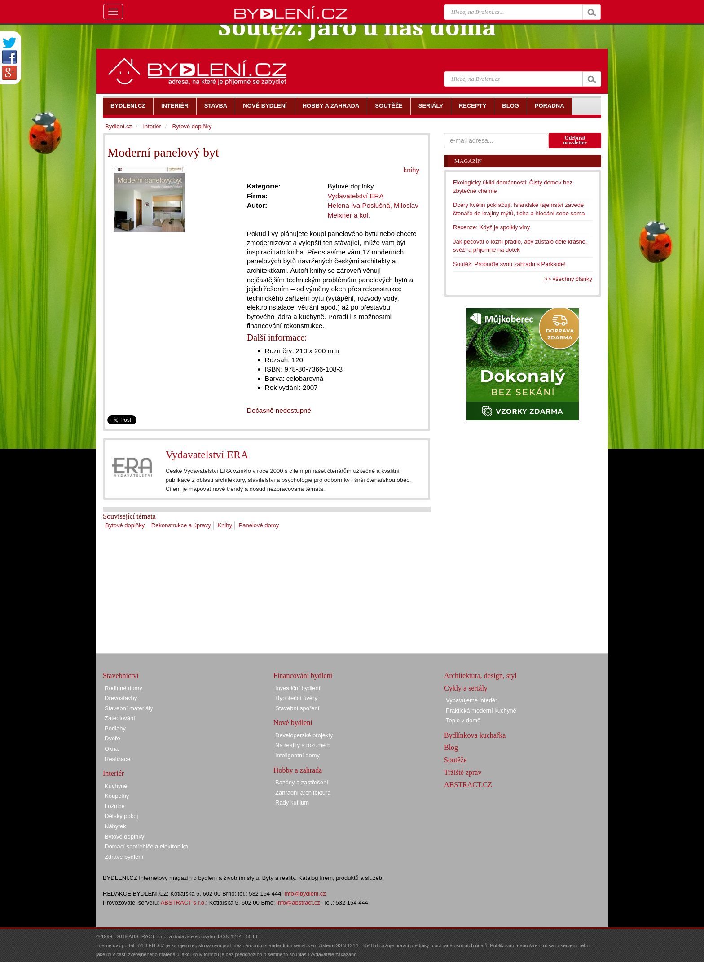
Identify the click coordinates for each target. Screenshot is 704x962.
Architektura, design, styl (480, 675)
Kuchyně (116, 786)
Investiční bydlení (297, 688)
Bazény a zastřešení (301, 782)
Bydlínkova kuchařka (475, 735)
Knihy (224, 525)
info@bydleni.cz (305, 893)
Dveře (112, 738)
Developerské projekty (304, 735)
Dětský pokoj (121, 816)
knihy (411, 170)
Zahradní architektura (303, 792)
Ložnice (115, 806)
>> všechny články (568, 278)
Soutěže (455, 760)
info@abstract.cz (298, 902)
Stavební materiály (129, 708)
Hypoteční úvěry (296, 698)
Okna (112, 748)
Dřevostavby (121, 698)
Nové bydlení (292, 722)
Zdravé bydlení (124, 856)
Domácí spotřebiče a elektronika (146, 846)
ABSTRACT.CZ (468, 784)
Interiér (152, 126)
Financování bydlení (302, 675)
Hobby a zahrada (297, 770)
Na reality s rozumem (302, 745)
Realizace (117, 759)
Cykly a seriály (466, 688)
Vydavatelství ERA (207, 454)
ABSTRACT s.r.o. (183, 902)
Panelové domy (259, 525)
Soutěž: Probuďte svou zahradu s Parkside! (509, 264)
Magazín (468, 160)
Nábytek (115, 826)
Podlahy (115, 728)
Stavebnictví (121, 675)
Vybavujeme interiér (471, 700)
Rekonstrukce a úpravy (181, 525)
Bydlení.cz (118, 126)
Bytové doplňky (125, 525)
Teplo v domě (463, 720)
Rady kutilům (292, 802)
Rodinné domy (123, 688)
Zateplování (120, 718)
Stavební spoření (297, 708)
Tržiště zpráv (462, 772)
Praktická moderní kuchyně (481, 710)
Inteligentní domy (297, 755)
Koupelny (117, 795)
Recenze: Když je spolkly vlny (491, 227)
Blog (451, 747)
